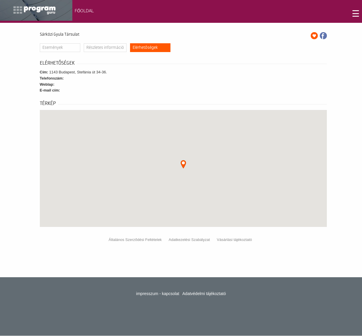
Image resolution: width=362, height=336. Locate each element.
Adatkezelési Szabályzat (189, 239)
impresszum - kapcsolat (157, 293)
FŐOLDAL (84, 10)
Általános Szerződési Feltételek (135, 239)
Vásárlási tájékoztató (234, 239)
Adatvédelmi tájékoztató (204, 293)
